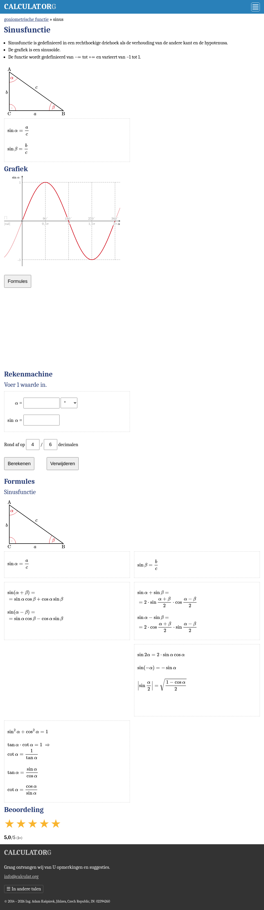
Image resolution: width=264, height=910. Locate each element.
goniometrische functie (26, 19)
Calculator (30, 6)
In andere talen (23, 889)
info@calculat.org (21, 876)
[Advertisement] (132, 331)
